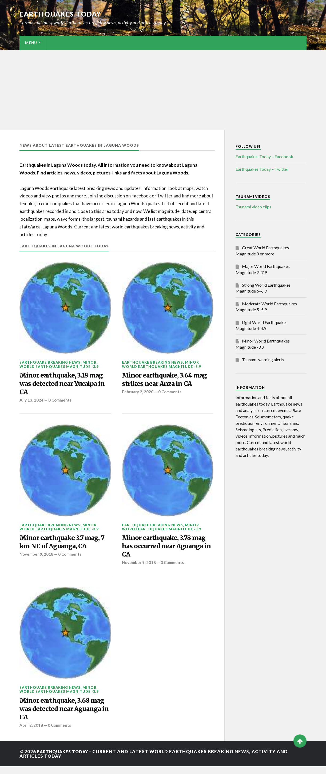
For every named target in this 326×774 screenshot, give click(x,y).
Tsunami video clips (253, 206)
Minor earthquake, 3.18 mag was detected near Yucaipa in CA (64, 384)
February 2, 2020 (138, 393)
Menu (31, 43)
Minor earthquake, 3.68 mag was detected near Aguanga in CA (57, 715)
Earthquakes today (62, 14)
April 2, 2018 (31, 732)
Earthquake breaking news (50, 362)
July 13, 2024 (31, 402)
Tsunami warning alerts (263, 359)
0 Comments (61, 402)
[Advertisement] (163, 90)
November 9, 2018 (36, 558)
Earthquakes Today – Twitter (262, 169)
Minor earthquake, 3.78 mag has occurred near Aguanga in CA (167, 549)
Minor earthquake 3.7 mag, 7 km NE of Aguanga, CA (63, 545)
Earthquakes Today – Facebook (264, 156)
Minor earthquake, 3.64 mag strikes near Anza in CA (167, 380)
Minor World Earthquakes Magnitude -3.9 (58, 364)
